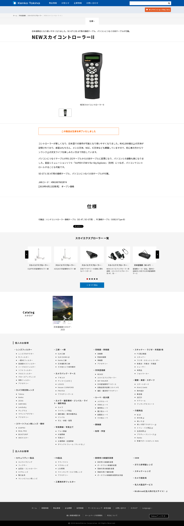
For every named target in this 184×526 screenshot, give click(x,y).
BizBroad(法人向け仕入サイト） (151, 491)
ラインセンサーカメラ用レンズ (70, 472)
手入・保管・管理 (65, 420)
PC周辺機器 (141, 354)
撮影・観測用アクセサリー (107, 391)
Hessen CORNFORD (66, 387)
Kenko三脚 (62, 360)
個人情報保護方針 (73, 515)
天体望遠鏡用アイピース (106, 384)
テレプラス (22, 410)
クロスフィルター (25, 373)
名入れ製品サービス (144, 484)
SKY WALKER (102, 381)
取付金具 (21, 475)
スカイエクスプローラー (34, 15)
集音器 (139, 394)
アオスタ (61, 377)
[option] (92, 78)
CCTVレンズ (23, 472)
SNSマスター (23, 437)
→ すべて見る (92, 285)
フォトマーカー (143, 373)
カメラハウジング (25, 462)
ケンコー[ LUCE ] (65, 381)
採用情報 (80, 508)
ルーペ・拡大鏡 (102, 397)
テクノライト (63, 462)
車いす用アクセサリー (146, 424)
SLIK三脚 (61, 354)
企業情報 (78, 3)
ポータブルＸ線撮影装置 (107, 465)
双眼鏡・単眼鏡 (102, 349)
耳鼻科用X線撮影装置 (105, 468)
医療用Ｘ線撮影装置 (104, 457)
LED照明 (61, 468)
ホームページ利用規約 (94, 515)
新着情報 (45, 508)
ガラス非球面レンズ (144, 464)
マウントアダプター (26, 414)
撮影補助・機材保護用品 (67, 414)
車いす (140, 421)
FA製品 (59, 457)
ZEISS (20, 400)
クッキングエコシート (145, 404)
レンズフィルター (24, 349)
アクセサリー (23, 383)
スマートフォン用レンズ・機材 (30, 423)
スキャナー (141, 357)
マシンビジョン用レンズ (28, 478)
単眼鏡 (100, 360)
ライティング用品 (65, 410)
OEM (137, 457)
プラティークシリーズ (146, 434)
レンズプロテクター (26, 354)
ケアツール (141, 400)
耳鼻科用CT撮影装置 (105, 472)
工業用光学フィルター (66, 481)
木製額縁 (61, 434)
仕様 (92, 21)
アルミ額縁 (62, 431)
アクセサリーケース (65, 394)
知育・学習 (100, 431)
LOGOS (61, 384)
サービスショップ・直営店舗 (99, 508)
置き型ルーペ (102, 411)
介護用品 (139, 410)
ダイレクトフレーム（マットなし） (72, 444)
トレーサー (141, 367)
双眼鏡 (100, 354)
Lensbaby (22, 407)
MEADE (100, 374)
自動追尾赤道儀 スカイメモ (108, 387)
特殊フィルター (24, 380)
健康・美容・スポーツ (145, 380)
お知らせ (65, 3)
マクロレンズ (63, 465)
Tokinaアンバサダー (159, 516)
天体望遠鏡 (22, 15)
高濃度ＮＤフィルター (27, 363)
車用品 (139, 370)
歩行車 (140, 418)
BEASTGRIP (23, 434)
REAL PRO (22, 431)
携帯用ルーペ (102, 408)
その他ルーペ (102, 418)
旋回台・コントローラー (28, 468)
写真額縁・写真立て (65, 427)
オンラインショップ (158, 9)
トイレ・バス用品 (145, 428)
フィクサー (22, 465)
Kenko (21, 397)
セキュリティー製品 (25, 457)
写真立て (61, 437)
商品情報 (53, 3)
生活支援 (141, 431)
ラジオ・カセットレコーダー (148, 360)
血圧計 (139, 397)
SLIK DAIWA (63, 357)
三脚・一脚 (61, 349)
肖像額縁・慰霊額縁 (66, 441)
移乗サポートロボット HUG (148, 441)
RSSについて (112, 515)
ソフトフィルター (25, 370)
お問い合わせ (92, 3)
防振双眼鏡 (101, 357)
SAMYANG (22, 404)
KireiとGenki (142, 387)
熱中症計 (140, 391)
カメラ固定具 (141, 477)
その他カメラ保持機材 (66, 367)
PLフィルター (23, 357)
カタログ (134, 508)
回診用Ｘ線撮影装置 (105, 462)
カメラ (60, 407)
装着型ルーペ (102, 414)
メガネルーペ (102, 401)
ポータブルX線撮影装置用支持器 (110, 475)
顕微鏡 (98, 424)
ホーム (15, 15)
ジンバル (61, 417)
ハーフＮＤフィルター (27, 367)
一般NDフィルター (25, 360)
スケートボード (143, 384)
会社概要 (68, 508)
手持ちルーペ (102, 404)
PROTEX (61, 391)
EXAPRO (21, 428)
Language (147, 508)
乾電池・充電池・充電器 (146, 363)
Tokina (21, 394)
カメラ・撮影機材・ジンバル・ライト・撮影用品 (71, 402)
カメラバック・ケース (66, 373)
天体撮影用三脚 (64, 363)
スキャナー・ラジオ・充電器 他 (149, 349)
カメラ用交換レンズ (25, 390)
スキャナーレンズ (143, 471)
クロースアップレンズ (27, 377)
